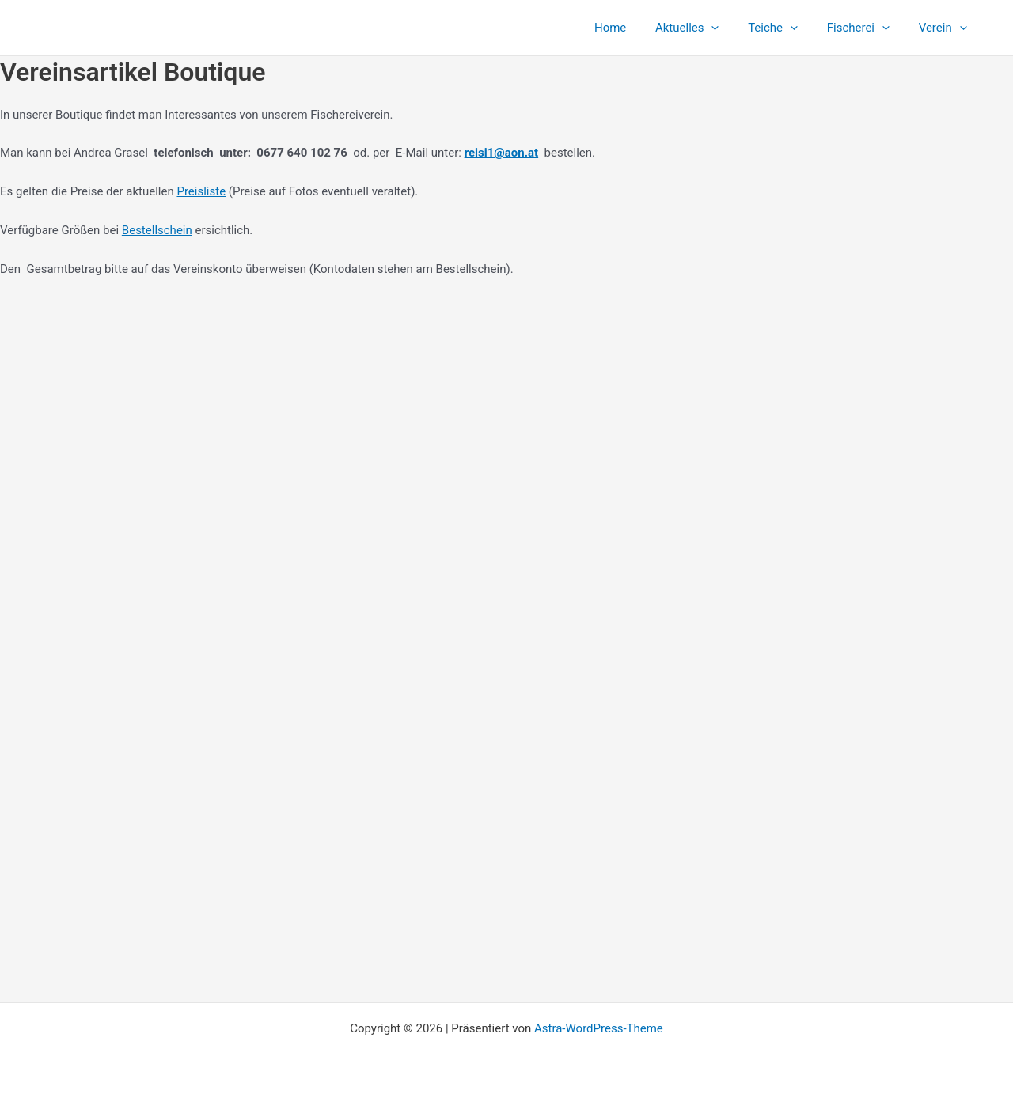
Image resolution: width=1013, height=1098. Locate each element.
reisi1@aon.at (502, 153)
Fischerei (866, 27)
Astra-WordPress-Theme (598, 1028)
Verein (945, 27)
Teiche (786, 27)
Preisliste (201, 191)
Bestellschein (157, 230)
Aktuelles (705, 27)
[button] (730, 27)
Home (634, 28)
